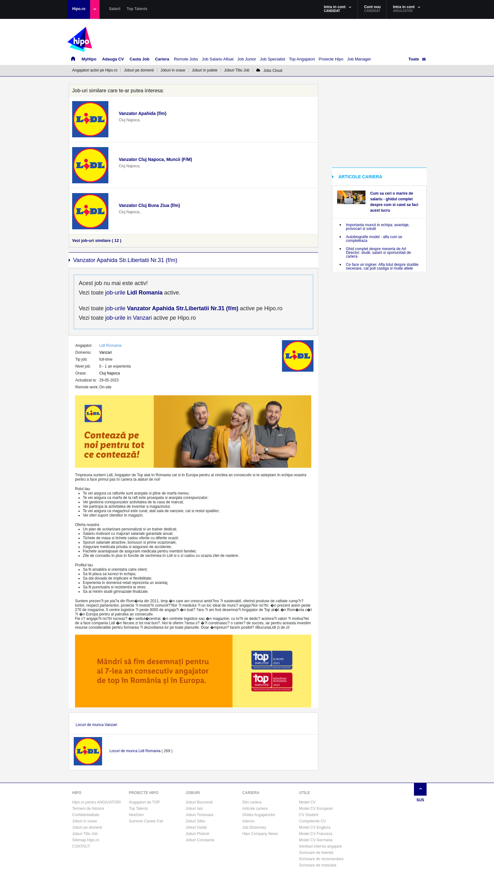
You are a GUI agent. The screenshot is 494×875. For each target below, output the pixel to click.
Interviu (248, 821)
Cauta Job (139, 59)
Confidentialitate (85, 815)
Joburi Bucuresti (199, 802)
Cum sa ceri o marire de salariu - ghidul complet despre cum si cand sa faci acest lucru (394, 202)
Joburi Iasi (194, 808)
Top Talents (137, 9)
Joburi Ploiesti (197, 834)
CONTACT (81, 846)
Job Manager (359, 59)
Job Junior (246, 59)
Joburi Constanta (200, 840)
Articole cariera (254, 808)
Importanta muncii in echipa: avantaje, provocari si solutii (378, 227)
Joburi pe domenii (139, 70)
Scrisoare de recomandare (321, 859)
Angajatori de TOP (144, 802)
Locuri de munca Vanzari (96, 725)
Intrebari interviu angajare (320, 846)
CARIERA (251, 793)
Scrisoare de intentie (316, 852)
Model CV (307, 802)
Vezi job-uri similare (96, 240)
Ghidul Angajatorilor (258, 815)
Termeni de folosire (88, 808)
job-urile (133, 292)
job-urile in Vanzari (128, 318)
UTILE (304, 793)
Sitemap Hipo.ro (85, 840)
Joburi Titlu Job (237, 70)
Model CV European (316, 808)
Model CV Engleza (314, 827)
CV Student (308, 815)
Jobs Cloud (269, 70)
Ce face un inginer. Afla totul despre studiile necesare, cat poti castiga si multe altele (382, 266)
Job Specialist (272, 59)
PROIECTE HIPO (143, 793)
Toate (413, 59)
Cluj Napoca (109, 373)
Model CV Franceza (315, 834)
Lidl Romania (110, 345)
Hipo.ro (78, 9)
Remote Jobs (186, 59)
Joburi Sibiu (195, 821)
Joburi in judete (204, 70)
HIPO (76, 793)
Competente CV (312, 821)
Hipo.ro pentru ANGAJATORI (96, 802)
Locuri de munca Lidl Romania (134, 751)
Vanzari (105, 352)
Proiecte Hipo (331, 59)
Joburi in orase (172, 70)
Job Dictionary (254, 827)
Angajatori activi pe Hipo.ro (94, 70)
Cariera (162, 59)
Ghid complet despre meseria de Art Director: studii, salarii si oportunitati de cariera (378, 253)
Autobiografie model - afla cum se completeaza (374, 239)
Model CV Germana (315, 840)
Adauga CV (113, 59)
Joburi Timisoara (199, 815)
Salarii (114, 9)
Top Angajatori (302, 59)
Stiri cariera (251, 802)
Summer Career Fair (146, 821)
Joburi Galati (196, 827)
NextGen (136, 815)
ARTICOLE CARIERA (360, 176)
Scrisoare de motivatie (317, 865)
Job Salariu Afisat (217, 59)
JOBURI (193, 793)
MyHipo (89, 59)
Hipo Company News (260, 834)
